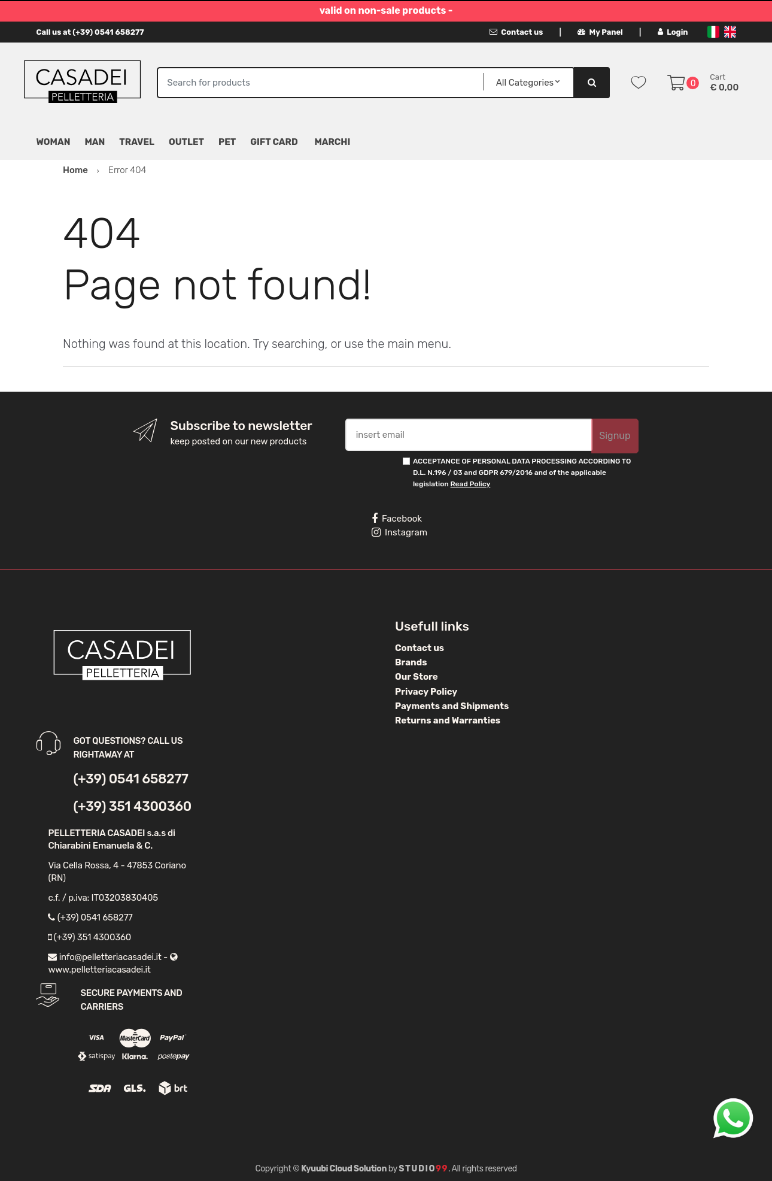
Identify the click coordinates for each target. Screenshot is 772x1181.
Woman (53, 142)
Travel (136, 142)
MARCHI (332, 142)
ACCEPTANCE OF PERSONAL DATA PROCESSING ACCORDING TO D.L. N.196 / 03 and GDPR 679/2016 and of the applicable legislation (522, 473)
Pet (227, 142)
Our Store (416, 676)
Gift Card (273, 142)
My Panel (600, 32)
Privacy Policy (426, 691)
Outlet (186, 142)
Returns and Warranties (447, 720)
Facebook (397, 518)
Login (673, 32)
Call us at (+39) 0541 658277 (90, 32)
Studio (423, 1169)
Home (75, 170)
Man (94, 142)
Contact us (516, 32)
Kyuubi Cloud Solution (344, 1169)
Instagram (399, 532)
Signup (614, 435)
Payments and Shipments (452, 706)
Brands (411, 662)
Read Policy (471, 484)
